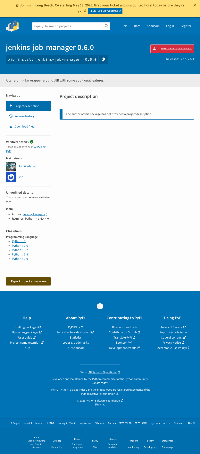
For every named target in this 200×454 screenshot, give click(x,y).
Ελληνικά (99, 423)
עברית (166, 423)
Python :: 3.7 (20, 250)
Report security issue (173, 332)
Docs (137, 26)
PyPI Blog (74, 327)
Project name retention (25, 342)
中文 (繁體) (141, 423)
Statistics (76, 337)
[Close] (195, 5)
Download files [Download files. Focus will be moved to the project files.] (21, 126)
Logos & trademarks (75, 342)
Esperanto (179, 423)
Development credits (122, 348)
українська (85, 423)
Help (124, 26)
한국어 (191, 423)
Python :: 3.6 (20, 246)
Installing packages (25, 327)
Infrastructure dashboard (74, 332)
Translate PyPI (122, 337)
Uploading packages (25, 332)
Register (185, 26)
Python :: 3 (19, 241)
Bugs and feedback (124, 327)
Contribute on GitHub (123, 332)
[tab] (28, 106)
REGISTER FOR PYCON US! (104, 11)
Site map (100, 405)
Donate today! (100, 383)
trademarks (136, 390)
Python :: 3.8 (20, 254)
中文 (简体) (125, 423)
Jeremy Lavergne (34, 214)
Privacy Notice (171, 342)
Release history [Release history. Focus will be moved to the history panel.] (21, 116)
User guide (25, 337)
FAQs (26, 348)
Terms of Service (171, 327)
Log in (170, 26)
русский (155, 423)
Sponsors (153, 26)
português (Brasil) (67, 423)
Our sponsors (76, 348)
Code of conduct (171, 337)
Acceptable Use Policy (171, 348)
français (39, 423)
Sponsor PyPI (124, 342)
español (28, 423)
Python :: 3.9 (20, 259)
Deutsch (111, 423)
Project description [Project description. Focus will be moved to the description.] (24, 106)
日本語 (50, 423)
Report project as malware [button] (28, 281)
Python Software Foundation (98, 394)
